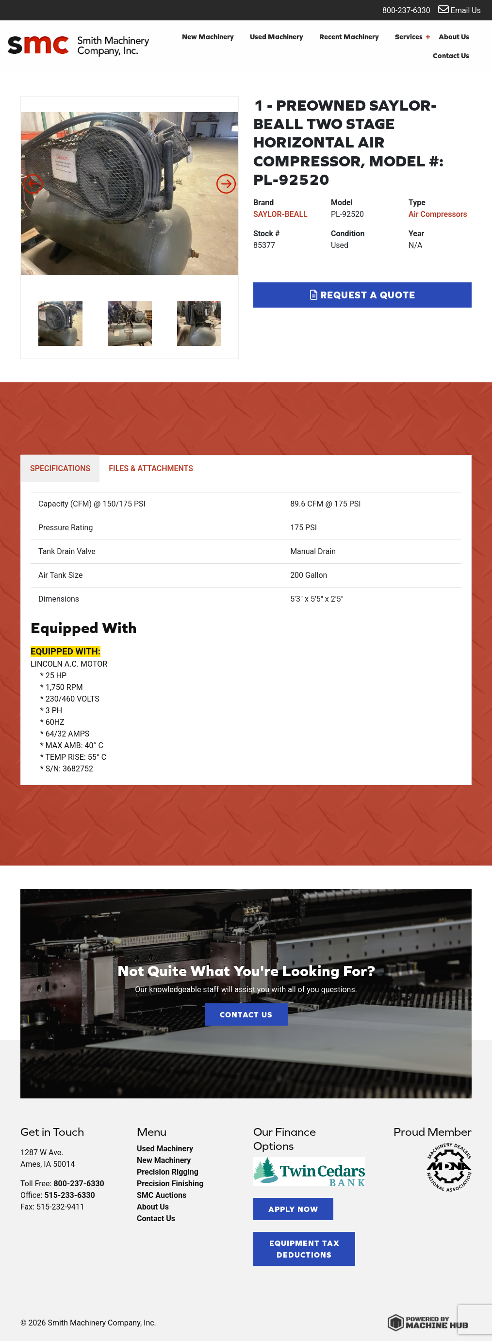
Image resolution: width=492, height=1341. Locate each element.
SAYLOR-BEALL (280, 214)
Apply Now (293, 1209)
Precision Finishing (170, 1183)
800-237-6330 (400, 9)
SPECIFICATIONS (60, 468)
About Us (454, 37)
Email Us (459, 9)
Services (412, 37)
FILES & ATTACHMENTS (151, 468)
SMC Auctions (161, 1195)
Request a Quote (362, 294)
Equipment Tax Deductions (304, 1249)
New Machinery (208, 37)
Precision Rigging (167, 1172)
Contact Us (451, 55)
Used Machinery (276, 37)
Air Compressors (438, 214)
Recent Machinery (349, 37)
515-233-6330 (69, 1195)
